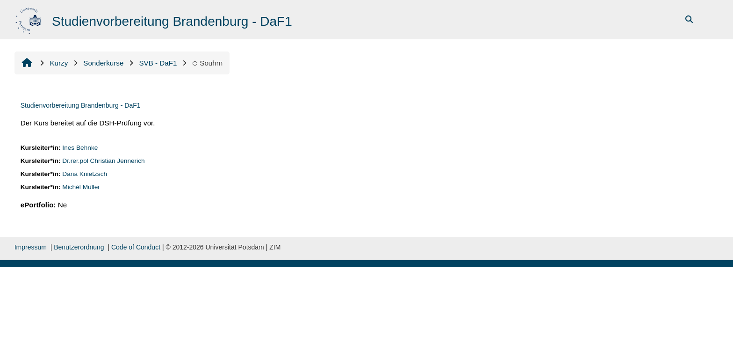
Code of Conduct (135, 247)
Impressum (30, 247)
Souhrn (207, 63)
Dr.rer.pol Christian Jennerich (103, 160)
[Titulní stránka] (29, 19)
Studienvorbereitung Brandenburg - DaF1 (81, 105)
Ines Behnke (80, 147)
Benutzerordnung (79, 247)
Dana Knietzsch (84, 173)
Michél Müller (81, 186)
